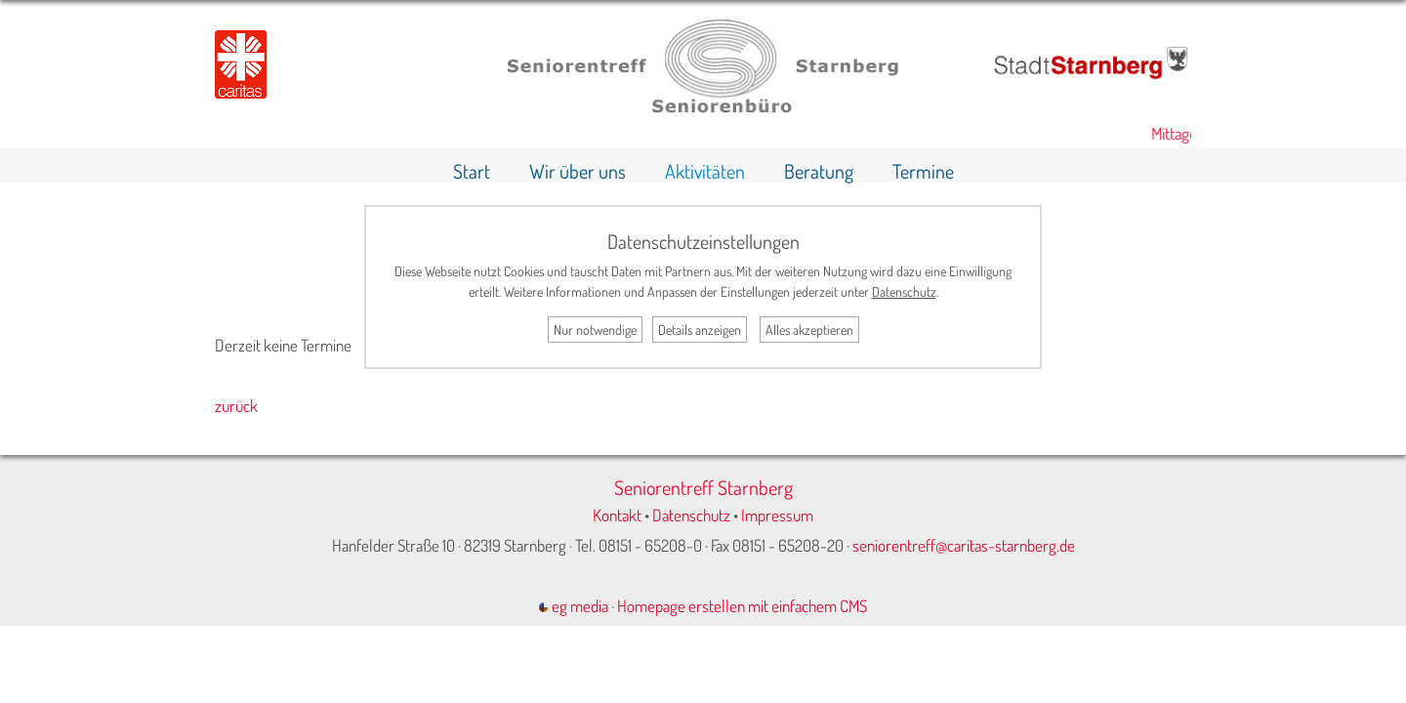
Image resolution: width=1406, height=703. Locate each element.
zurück (236, 405)
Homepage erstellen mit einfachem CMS (742, 606)
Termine (923, 171)
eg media (573, 606)
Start (471, 171)
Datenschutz (691, 515)
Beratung (818, 171)
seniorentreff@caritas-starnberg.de (963, 545)
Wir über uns (577, 171)
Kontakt (617, 515)
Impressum (777, 515)
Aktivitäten (705, 171)
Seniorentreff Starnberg (703, 487)
